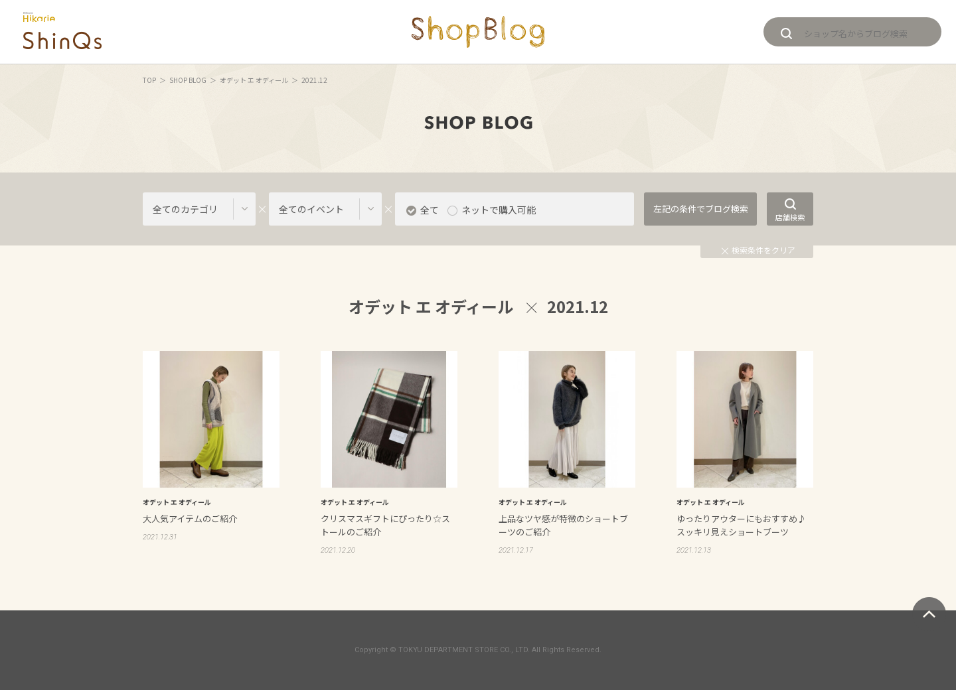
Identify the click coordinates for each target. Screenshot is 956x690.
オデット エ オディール (254, 80)
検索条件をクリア (758, 249)
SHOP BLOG (187, 80)
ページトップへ (929, 614)
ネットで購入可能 (498, 209)
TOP (149, 80)
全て (429, 209)
